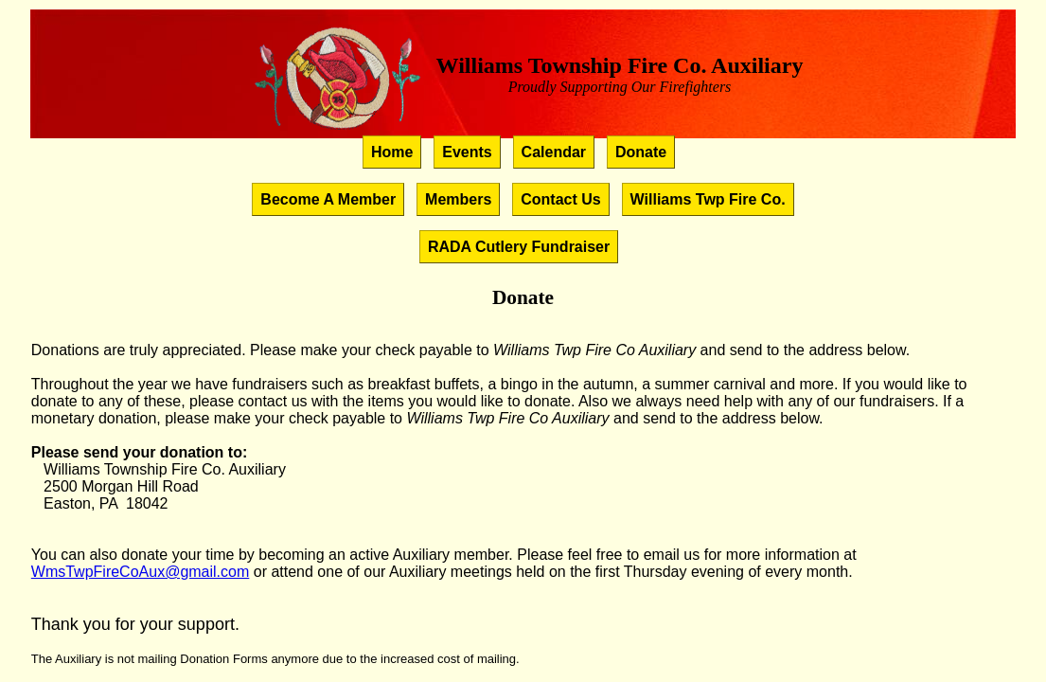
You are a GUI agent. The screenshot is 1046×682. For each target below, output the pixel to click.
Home (392, 152)
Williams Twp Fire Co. (708, 199)
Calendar (554, 152)
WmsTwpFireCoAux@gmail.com (140, 572)
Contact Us (560, 199)
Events (466, 152)
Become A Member (328, 199)
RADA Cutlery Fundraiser (519, 247)
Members (458, 199)
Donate (640, 152)
